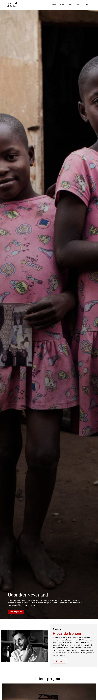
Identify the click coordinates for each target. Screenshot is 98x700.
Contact (86, 5)
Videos (78, 5)
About (54, 5)
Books (70, 5)
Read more (60, 661)
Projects (62, 5)
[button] (16, 612)
